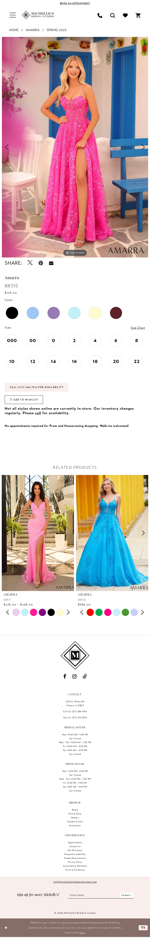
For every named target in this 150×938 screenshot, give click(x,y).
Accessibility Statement (75, 866)
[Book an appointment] (75, 3)
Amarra (32, 30)
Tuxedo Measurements (75, 858)
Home (14, 30)
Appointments (75, 842)
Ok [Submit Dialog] (143, 927)
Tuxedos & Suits (75, 821)
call (38, 413)
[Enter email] (100, 895)
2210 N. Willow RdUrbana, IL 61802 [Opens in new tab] (75, 703)
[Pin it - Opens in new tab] (41, 263)
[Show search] (112, 15)
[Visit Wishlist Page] (125, 15)
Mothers (75, 817)
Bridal (75, 809)
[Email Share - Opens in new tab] (51, 262)
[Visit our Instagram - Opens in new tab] (74, 677)
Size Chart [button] (138, 328)
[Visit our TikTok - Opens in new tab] (84, 676)
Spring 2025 (57, 30)
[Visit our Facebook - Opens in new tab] (65, 677)
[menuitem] (13, 15)
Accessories (75, 825)
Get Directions (75, 850)
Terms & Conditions (75, 869)
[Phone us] (100, 15)
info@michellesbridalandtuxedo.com (75, 881)
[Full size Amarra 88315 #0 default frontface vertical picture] (75, 147)
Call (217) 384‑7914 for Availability (37, 387)
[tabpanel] (75, 147)
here (82, 932)
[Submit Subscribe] (126, 895)
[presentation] (38, 533)
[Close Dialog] (6, 927)
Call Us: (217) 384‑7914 (75, 711)
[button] (13, 15)
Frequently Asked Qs (75, 854)
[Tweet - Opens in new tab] (30, 263)
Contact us (75, 846)
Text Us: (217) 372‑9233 (75, 717)
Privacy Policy (75, 862)
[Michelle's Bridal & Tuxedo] (37, 15)
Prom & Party (75, 813)
